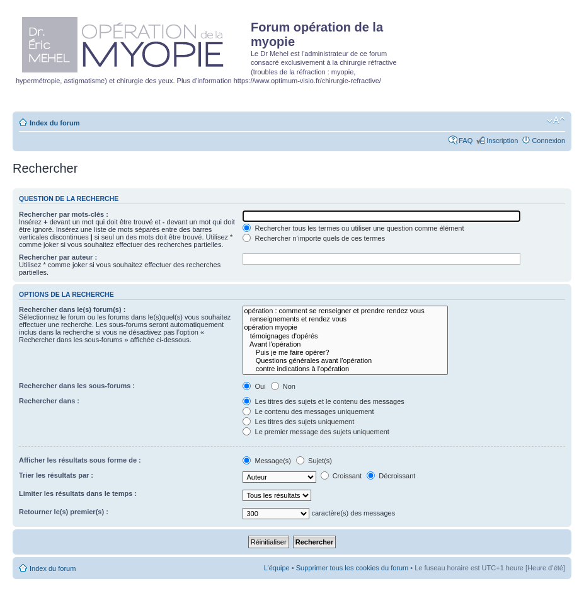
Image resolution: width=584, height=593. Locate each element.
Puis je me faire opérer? (345, 352)
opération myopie (345, 327)
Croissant (341, 476)
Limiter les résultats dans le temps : (78, 493)
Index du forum (54, 123)
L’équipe (277, 568)
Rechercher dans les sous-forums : (77, 385)
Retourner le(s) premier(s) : (63, 511)
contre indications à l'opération (345, 369)
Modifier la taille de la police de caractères (556, 120)
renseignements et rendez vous (345, 319)
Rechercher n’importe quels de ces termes (314, 238)
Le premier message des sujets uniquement (316, 431)
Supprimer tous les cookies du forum (352, 568)
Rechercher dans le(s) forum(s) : (72, 309)
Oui (254, 386)
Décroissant (391, 476)
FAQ (465, 140)
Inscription (502, 140)
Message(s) (268, 460)
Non (283, 386)
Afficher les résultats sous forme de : (80, 460)
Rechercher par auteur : (58, 257)
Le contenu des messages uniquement (308, 411)
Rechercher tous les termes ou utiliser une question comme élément (353, 228)
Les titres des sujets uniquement (298, 421)
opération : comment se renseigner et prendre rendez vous (345, 311)
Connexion (548, 140)
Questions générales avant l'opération (345, 361)
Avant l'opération (345, 344)
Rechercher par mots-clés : (63, 214)
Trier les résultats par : (56, 475)
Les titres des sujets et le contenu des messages (323, 401)
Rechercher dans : (49, 401)
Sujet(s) (314, 460)
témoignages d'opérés (345, 336)
